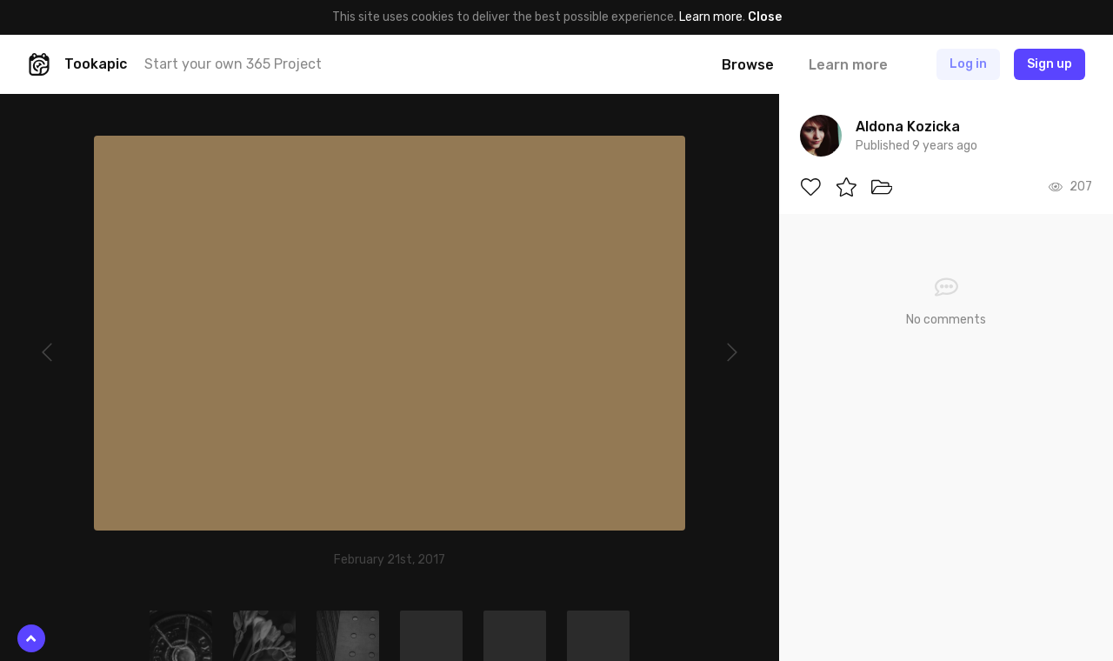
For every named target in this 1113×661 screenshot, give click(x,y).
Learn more (711, 17)
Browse (748, 65)
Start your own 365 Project (233, 64)
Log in (968, 64)
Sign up (1049, 64)
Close (765, 17)
